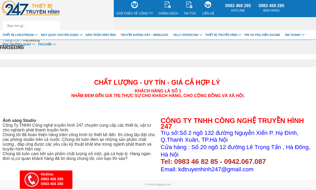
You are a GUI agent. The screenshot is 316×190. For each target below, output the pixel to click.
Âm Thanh (292, 34)
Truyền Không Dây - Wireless (144, 34)
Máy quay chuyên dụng (59, 34)
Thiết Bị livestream (18, 34)
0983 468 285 (238, 7)
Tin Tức (190, 8)
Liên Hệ (208, 8)
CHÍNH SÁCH (168, 8)
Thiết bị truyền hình (221, 34)
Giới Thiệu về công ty (134, 8)
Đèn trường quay (16, 44)
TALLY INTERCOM (185, 34)
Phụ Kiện (45, 44)
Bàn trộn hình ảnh (101, 34)
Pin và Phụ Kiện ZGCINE (262, 34)
